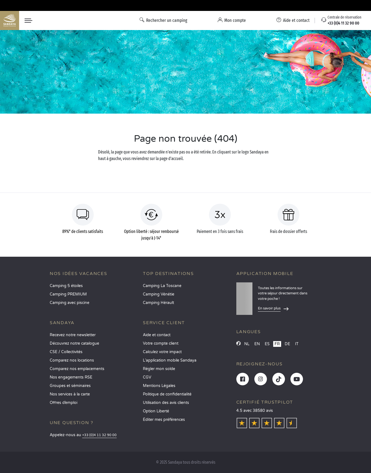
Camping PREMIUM (68, 294)
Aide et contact (156, 335)
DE (287, 344)
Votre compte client (160, 343)
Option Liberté (156, 411)
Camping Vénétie (158, 294)
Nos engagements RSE (71, 377)
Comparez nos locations (72, 360)
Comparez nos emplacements (77, 368)
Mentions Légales (159, 385)
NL (246, 344)
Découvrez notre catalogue (74, 343)
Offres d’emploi (63, 402)
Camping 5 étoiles (66, 285)
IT (297, 344)
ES (267, 344)
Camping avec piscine (69, 302)
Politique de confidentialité (167, 394)
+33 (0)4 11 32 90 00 (99, 435)
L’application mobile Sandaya (169, 360)
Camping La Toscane (162, 285)
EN (257, 344)
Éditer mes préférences (164, 419)
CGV (147, 377)
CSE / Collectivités (66, 352)
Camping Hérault (158, 302)
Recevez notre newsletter (73, 335)
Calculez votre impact (162, 352)
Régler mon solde (159, 368)
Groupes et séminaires (70, 385)
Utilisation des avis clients (166, 402)
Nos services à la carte (70, 394)
